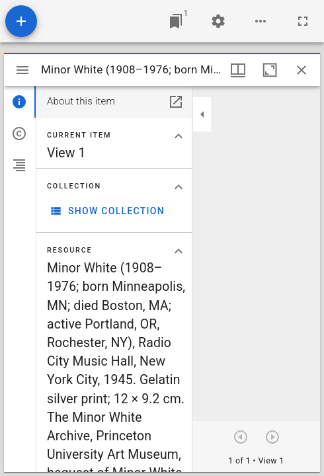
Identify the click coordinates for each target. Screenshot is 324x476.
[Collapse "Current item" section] (178, 136)
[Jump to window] (176, 21)
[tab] (20, 102)
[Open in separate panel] (176, 102)
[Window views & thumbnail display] (238, 70)
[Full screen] (303, 21)
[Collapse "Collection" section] (178, 187)
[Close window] (301, 70)
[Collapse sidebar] (202, 114)
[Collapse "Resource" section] (178, 251)
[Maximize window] (270, 70)
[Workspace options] (260, 21)
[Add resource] (21, 21)
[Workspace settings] (218, 21)
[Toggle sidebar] (22, 70)
